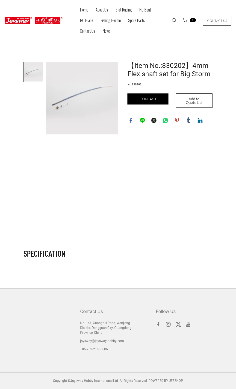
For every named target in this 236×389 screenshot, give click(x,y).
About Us (102, 10)
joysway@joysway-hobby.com (102, 341)
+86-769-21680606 (94, 349)
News (107, 31)
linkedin (200, 120)
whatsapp (165, 120)
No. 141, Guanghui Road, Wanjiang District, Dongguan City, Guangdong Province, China (105, 328)
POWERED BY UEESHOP (165, 380)
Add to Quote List (194, 100)
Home (84, 10)
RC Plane (86, 20)
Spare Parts (136, 20)
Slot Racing (123, 10)
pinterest (177, 120)
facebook (130, 120)
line (142, 120)
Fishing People (110, 20)
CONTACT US (217, 21)
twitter (153, 120)
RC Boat (145, 10)
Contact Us (87, 31)
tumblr (188, 120)
